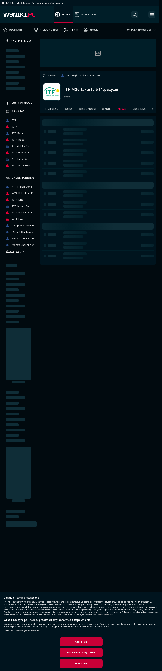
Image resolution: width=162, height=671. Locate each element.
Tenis (52, 75)
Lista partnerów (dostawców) (21, 630)
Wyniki (106, 108)
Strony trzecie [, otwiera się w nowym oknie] (105, 615)
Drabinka (139, 108)
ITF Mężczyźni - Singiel (83, 75)
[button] (134, 14)
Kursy (68, 108)
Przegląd (51, 108)
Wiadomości (87, 108)
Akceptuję (81, 641)
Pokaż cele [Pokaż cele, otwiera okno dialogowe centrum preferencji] (81, 663)
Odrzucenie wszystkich (81, 652)
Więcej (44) (15, 251)
